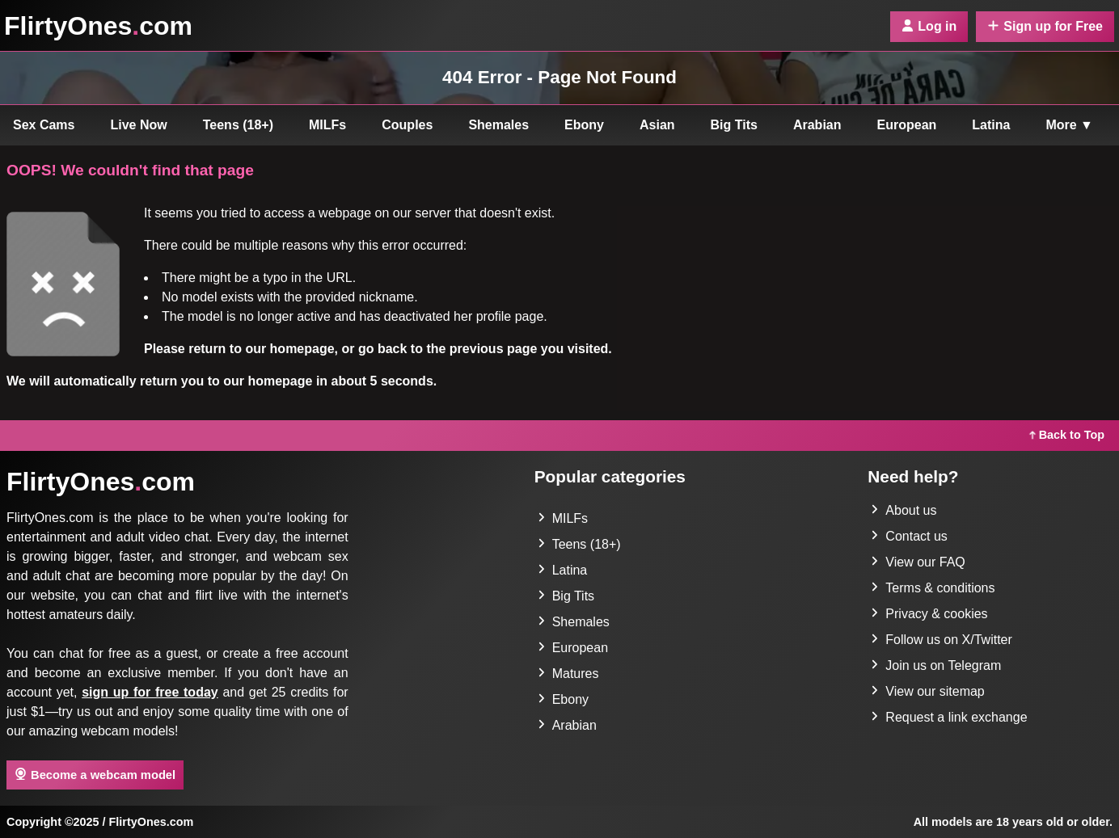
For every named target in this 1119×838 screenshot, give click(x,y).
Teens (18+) (238, 125)
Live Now (139, 125)
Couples (407, 125)
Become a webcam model (95, 774)
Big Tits (734, 125)
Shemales (498, 125)
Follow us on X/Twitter (941, 639)
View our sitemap (927, 691)
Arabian (817, 125)
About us (903, 510)
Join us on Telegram (936, 665)
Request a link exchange (949, 717)
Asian (657, 125)
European (907, 125)
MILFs (327, 125)
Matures (568, 673)
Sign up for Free (1045, 26)
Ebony (584, 125)
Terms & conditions (932, 588)
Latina (991, 125)
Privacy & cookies (929, 614)
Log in (929, 26)
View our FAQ (918, 562)
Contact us (909, 536)
